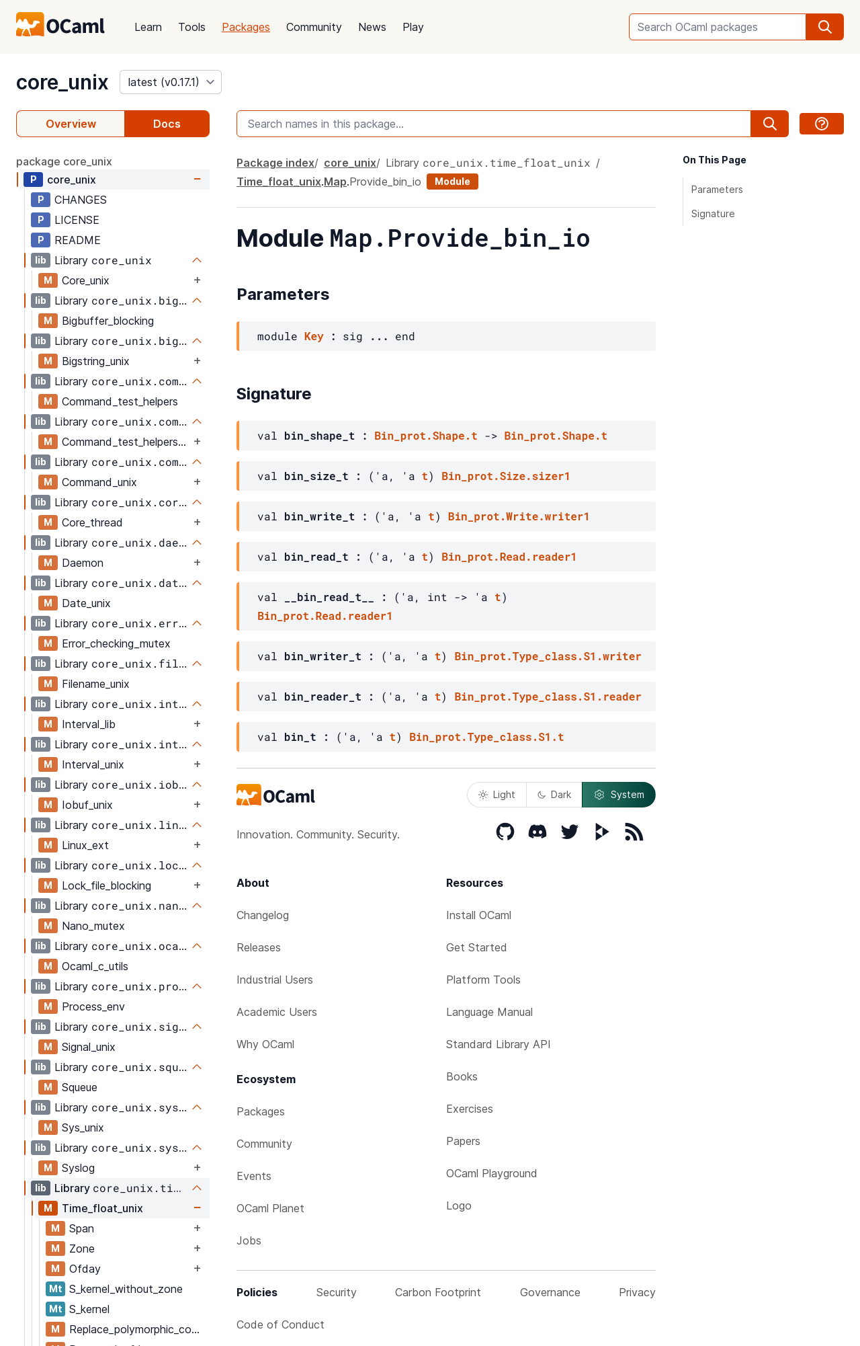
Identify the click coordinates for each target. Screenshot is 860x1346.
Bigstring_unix (96, 361)
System (618, 795)
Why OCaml (265, 1044)
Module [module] (452, 181)
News (372, 27)
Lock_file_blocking (106, 885)
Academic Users (276, 1012)
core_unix (62, 82)
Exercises (469, 1108)
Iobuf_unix (87, 804)
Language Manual (489, 1012)
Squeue (79, 1087)
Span (81, 1228)
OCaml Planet (270, 1208)
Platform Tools (483, 979)
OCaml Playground (492, 1173)
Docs (167, 123)
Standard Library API (498, 1044)
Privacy (637, 1292)
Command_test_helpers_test (126, 441)
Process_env (93, 1006)
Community (314, 27)
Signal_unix (89, 1047)
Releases (258, 947)
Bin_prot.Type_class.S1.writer (547, 656)
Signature (713, 213)
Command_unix (99, 482)
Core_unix (86, 280)
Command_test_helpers (120, 401)
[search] (825, 26)
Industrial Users (274, 979)
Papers (463, 1141)
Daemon (82, 562)
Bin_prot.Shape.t (426, 435)
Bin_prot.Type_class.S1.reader (547, 696)
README (77, 240)
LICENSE (76, 220)
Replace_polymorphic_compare (139, 1329)
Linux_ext (85, 845)
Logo (459, 1205)
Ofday (85, 1268)
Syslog (78, 1168)
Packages (246, 27)
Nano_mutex (93, 926)
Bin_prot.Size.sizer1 (505, 476)
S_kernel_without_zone (126, 1289)
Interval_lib (89, 724)
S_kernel (89, 1309)
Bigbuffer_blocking (108, 320)
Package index (275, 162)
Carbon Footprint (438, 1292)
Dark (554, 794)
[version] (171, 82)
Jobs (248, 1240)
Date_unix (86, 603)
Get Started (476, 947)
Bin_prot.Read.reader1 (509, 556)
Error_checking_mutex (116, 643)
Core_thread (92, 522)
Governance (550, 1292)
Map (335, 181)
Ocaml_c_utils (95, 966)
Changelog (262, 915)
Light (496, 794)
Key (314, 336)
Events (253, 1176)
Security (336, 1292)
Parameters (717, 189)
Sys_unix (83, 1127)
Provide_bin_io (385, 181)
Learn (148, 27)
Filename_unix (96, 683)
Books (462, 1076)
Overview (71, 123)
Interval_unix (93, 764)
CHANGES (80, 199)
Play (413, 27)
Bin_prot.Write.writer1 (519, 516)
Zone (82, 1248)
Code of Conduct (280, 1324)
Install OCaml (478, 915)
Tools (192, 27)
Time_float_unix (102, 1208)
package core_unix (64, 161)
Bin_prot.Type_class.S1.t (486, 736)
